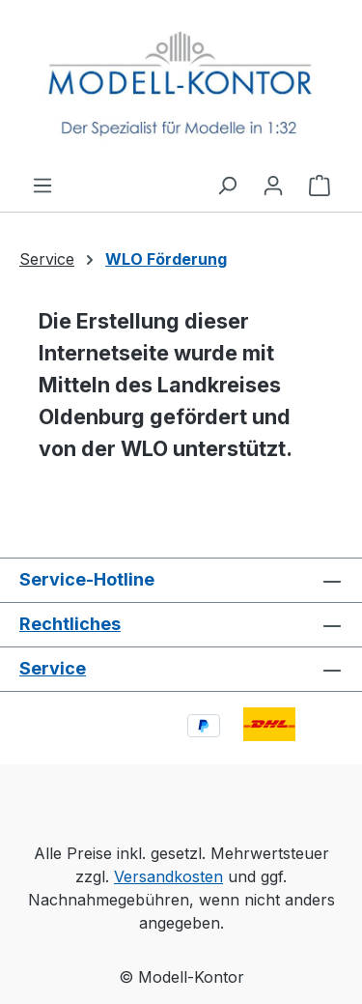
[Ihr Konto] (273, 184)
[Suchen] (227, 184)
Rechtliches (70, 624)
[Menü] (42, 184)
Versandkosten (168, 876)
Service (52, 668)
